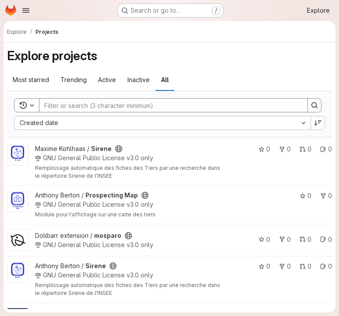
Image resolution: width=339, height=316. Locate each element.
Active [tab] (107, 79)
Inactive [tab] (138, 79)
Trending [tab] (73, 79)
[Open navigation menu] (26, 11)
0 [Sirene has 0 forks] (285, 149)
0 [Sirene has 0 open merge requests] (305, 149)
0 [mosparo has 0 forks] (285, 239)
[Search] (169, 105)
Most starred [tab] (31, 79)
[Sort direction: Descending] (318, 123)
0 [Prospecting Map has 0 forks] (326, 195)
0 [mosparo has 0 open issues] (326, 239)
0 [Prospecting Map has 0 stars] (305, 195)
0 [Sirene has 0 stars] (264, 149)
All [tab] (165, 79)
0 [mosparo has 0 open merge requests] (305, 239)
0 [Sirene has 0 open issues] (326, 149)
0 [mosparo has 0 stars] (264, 239)
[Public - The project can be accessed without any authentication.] (118, 148)
